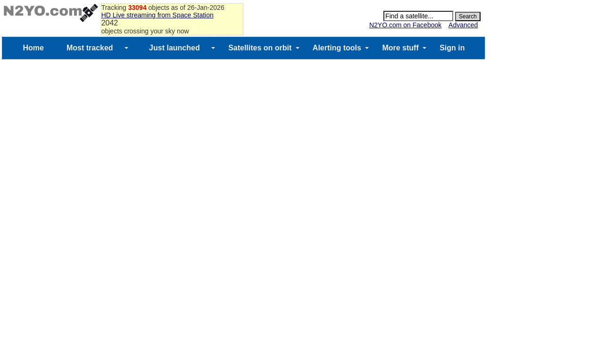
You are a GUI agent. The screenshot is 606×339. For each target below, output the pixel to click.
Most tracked (89, 48)
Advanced (463, 25)
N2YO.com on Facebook (405, 25)
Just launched (174, 48)
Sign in (452, 48)
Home (33, 48)
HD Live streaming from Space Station (157, 15)
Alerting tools (337, 48)
